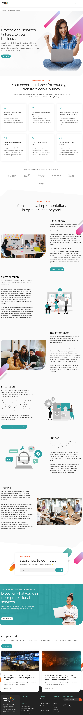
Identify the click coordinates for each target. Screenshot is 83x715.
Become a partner (56, 704)
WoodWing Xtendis (45, 705)
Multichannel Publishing (27, 710)
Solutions (7, 10)
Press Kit (56, 709)
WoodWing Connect (45, 708)
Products (42, 696)
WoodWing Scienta (45, 703)
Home (2, 10)
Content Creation (26, 706)
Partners (56, 701)
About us (56, 698)
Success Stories (25, 698)
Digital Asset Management (28, 708)
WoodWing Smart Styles (44, 711)
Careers (55, 707)
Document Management (27, 713)
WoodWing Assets (44, 701)
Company (56, 696)
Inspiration (25, 696)
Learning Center (57, 712)
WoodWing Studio (44, 698)
